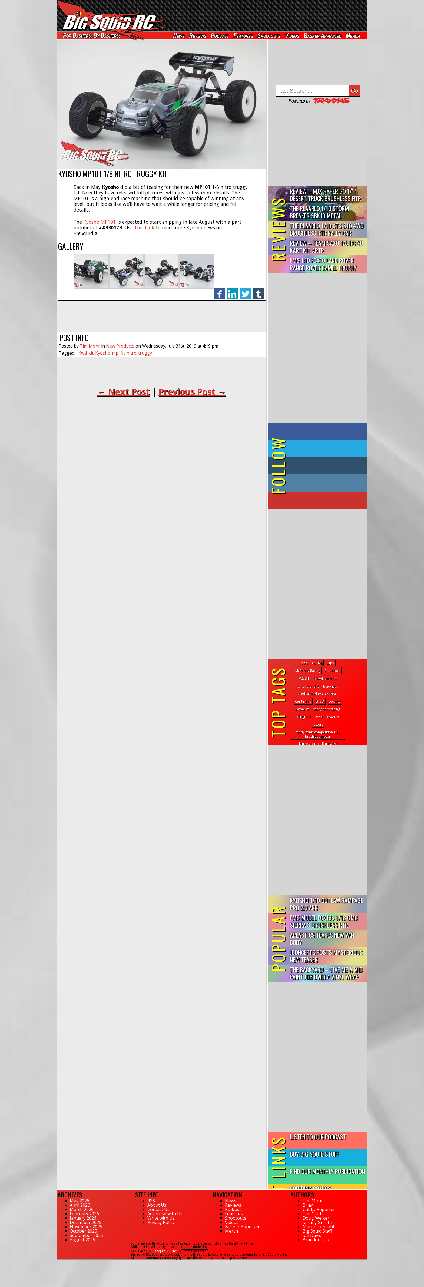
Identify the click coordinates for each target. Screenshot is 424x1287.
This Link (144, 227)
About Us (156, 1205)
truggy (145, 353)
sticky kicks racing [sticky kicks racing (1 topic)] (326, 709)
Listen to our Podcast (318, 1136)
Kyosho (102, 353)
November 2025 (86, 1227)
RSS (151, 1201)
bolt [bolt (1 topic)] (304, 663)
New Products (120, 346)
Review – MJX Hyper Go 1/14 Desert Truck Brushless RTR (325, 194)
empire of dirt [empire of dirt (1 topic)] (308, 686)
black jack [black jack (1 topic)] (330, 686)
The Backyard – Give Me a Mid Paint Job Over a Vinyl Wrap (326, 973)
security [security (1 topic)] (334, 701)
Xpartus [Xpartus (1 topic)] (333, 717)
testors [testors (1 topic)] (317, 724)
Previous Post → (192, 391)
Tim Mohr (90, 346)
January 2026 (83, 1218)
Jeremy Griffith (317, 1222)
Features (243, 35)
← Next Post (123, 391)
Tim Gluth (313, 1214)
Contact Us (158, 1209)
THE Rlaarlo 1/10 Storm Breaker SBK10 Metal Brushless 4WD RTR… (319, 212)
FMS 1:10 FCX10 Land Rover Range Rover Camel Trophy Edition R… (323, 264)
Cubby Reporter (319, 1209)
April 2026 (80, 1205)
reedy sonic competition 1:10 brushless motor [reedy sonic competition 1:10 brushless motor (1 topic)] (318, 734)
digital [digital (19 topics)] (304, 716)
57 (59, 1262)
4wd (83, 353)
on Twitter (325, 448)
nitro (132, 353)
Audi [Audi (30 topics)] (304, 678)
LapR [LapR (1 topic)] (330, 663)
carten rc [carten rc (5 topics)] (303, 701)
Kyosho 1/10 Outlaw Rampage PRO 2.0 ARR (326, 904)
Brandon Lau (316, 1240)
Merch (353, 35)
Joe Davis (312, 1235)
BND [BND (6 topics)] (320, 701)
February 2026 (84, 1214)
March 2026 (82, 1209)
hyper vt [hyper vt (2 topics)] (302, 709)
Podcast (220, 35)
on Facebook (319, 431)
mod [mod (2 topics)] (319, 716)
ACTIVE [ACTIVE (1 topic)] (317, 663)
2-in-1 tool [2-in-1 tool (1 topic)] (332, 670)
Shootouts (268, 35)
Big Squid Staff (317, 1231)
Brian (308, 1205)
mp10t (118, 353)
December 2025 (85, 1222)
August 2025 (82, 1240)
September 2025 (86, 1235)
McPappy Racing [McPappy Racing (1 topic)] (307, 670)
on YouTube (322, 500)
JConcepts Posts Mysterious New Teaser (326, 956)
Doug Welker (316, 1218)
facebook (219, 290)
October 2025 (83, 1231)
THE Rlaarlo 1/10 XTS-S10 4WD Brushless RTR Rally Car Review (326, 229)
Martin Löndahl (318, 1227)
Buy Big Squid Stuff (314, 1153)
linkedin (232, 290)
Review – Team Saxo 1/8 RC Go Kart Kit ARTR (326, 246)
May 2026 (79, 1201)
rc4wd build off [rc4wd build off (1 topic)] (325, 679)
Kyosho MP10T (99, 222)
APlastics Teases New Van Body (322, 938)
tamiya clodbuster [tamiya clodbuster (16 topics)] (318, 743)
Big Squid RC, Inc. (164, 1251)
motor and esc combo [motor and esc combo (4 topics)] (317, 693)
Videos (292, 35)
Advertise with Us (165, 1214)
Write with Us (161, 1218)
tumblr (258, 290)
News (178, 35)
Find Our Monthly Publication (327, 1171)
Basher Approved (323, 35)
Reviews (197, 35)
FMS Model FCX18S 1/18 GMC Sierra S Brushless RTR (324, 921)
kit (91, 353)
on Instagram (316, 483)
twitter (245, 290)
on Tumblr (325, 465)
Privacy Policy (160, 1222)
